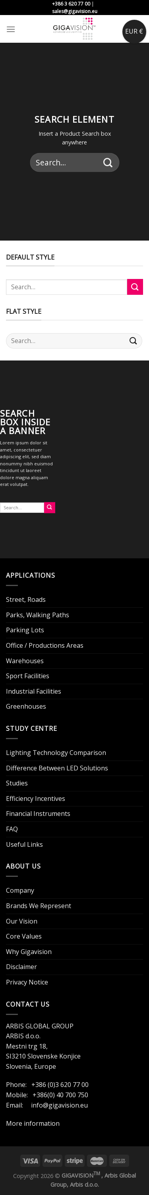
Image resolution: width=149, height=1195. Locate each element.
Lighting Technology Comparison (56, 752)
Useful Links (24, 844)
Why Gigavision (29, 951)
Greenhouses (26, 706)
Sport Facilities (27, 675)
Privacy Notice (27, 982)
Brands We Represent (38, 905)
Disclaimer (21, 966)
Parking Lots (25, 630)
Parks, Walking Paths (37, 615)
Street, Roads (26, 599)
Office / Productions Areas (44, 645)
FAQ (12, 829)
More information (33, 1123)
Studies (17, 783)
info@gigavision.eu (59, 1105)
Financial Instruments (38, 813)
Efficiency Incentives (35, 798)
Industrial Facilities (33, 691)
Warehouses (25, 660)
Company (20, 890)
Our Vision (21, 921)
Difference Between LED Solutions (57, 768)
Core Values (24, 936)
